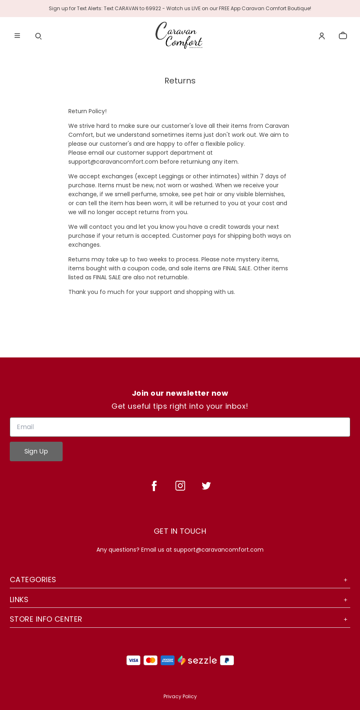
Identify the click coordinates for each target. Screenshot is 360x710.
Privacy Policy (180, 696)
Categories (180, 579)
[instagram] (180, 485)
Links (180, 599)
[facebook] (154, 485)
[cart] (343, 36)
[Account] (321, 36)
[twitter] (206, 485)
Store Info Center (180, 619)
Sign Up (36, 451)
